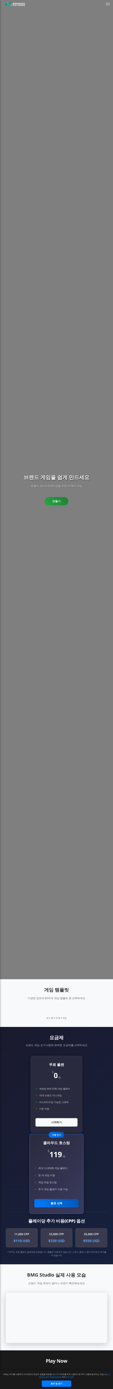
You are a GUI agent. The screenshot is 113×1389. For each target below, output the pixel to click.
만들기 (56, 501)
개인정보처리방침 (53, 1377)
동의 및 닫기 (56, 1383)
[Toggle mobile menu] (108, 4)
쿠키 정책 (69, 1377)
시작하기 (56, 1122)
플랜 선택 (57, 1203)
